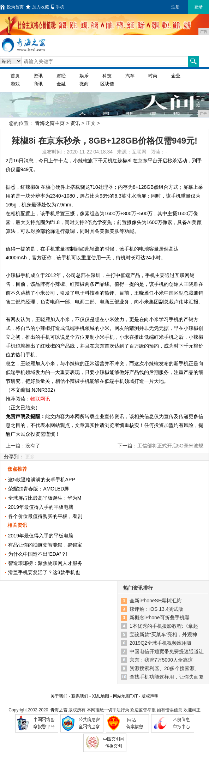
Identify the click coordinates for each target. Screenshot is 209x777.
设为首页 (12, 7)
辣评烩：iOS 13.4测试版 (156, 609)
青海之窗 (58, 709)
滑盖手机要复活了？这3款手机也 (44, 572)
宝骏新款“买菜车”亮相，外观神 (163, 634)
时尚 (152, 75)
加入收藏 (37, 7)
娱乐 (84, 75)
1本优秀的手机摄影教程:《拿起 (164, 626)
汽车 (130, 75)
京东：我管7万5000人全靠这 (161, 660)
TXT (134, 696)
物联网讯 (40, 399)
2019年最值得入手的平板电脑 (40, 507)
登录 (198, 7)
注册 (175, 7)
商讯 (38, 83)
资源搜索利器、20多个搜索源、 (164, 668)
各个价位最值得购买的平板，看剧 (45, 516)
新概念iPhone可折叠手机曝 (160, 617)
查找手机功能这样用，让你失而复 (167, 677)
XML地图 (100, 696)
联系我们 (79, 696)
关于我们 (58, 696)
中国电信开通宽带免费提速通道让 (167, 651)
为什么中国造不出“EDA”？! (37, 554)
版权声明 (150, 696)
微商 (84, 83)
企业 (175, 75)
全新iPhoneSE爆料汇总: (156, 600)
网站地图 (121, 696)
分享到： (14, 456)
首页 (15, 75)
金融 (61, 83)
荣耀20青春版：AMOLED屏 (38, 489)
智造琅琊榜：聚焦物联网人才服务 (45, 563)
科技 (107, 75)
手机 (57, 7)
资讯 (38, 75)
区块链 (107, 83)
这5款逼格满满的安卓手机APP (41, 479)
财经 (61, 75)
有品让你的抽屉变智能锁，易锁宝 (45, 545)
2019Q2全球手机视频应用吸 (161, 643)
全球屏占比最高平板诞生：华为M (45, 498)
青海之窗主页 (50, 123)
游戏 (15, 83)
